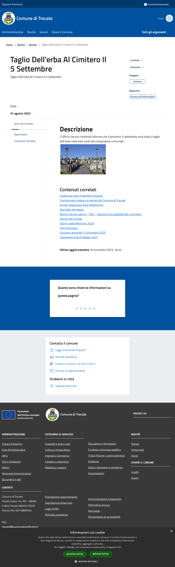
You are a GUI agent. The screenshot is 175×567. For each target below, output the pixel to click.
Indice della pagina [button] (23, 123)
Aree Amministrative (13, 450)
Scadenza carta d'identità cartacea (81, 196)
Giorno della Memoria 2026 (77, 223)
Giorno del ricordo (71, 219)
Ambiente (93, 461)
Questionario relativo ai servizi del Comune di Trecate (93, 200)
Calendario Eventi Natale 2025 (79, 237)
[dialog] (87, 547)
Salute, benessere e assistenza (105, 467)
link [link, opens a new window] (119, 547)
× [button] (171, 531)
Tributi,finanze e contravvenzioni (106, 455)
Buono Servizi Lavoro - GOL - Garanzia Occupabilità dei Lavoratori (101, 214)
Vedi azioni (137, 67)
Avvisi (134, 456)
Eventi (135, 478)
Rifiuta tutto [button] (101, 554)
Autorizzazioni (96, 473)
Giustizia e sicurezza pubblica (104, 450)
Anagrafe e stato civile (57, 444)
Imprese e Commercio (57, 456)
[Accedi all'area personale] (156, 4)
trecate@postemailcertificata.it (20, 527)
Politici (6, 468)
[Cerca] (169, 18)
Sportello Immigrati (72, 209)
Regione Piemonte (12, 4)
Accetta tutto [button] (75, 554)
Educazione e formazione (102, 444)
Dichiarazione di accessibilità (104, 517)
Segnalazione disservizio (58, 503)
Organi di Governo (12, 444)
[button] (87, 561)
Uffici (5, 456)
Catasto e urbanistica (57, 462)
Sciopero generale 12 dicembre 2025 (82, 232)
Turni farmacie (68, 228)
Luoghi (135, 472)
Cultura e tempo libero (57, 450)
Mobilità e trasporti (56, 468)
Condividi (137, 60)
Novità (21, 45)
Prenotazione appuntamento (61, 497)
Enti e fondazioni (11, 462)
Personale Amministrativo (16, 473)
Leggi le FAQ (52, 509)
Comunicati (137, 450)
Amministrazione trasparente (104, 499)
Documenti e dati (11, 479)
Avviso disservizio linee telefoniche (81, 205)
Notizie (33, 45)
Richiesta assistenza (56, 515)
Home (9, 45)
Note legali (94, 511)
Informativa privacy (99, 505)
